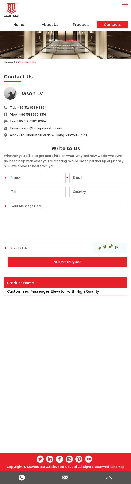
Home (18, 24)
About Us (50, 24)
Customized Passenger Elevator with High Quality (53, 291)
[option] (65, 45)
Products (81, 24)
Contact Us (27, 62)
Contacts (112, 24)
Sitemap (117, 467)
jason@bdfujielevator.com (41, 128)
